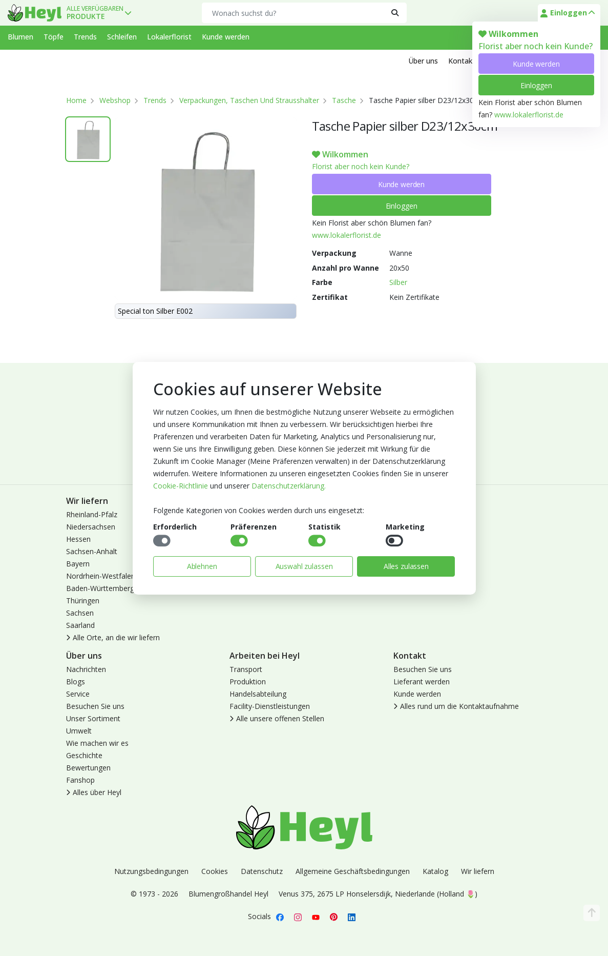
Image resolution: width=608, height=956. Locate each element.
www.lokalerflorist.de (528, 114)
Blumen (20, 37)
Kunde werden (536, 64)
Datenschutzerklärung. (288, 486)
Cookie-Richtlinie (180, 486)
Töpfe (54, 37)
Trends (85, 37)
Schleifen (122, 37)
